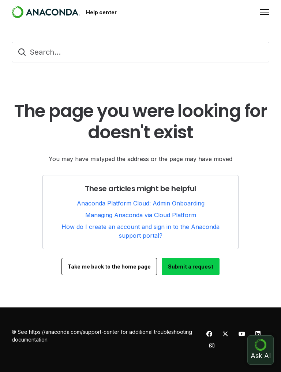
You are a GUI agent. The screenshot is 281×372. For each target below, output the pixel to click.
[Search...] (140, 52)
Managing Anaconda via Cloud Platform (140, 215)
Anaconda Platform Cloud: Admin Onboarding (141, 203)
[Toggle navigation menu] (264, 12)
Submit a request (190, 266)
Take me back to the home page (109, 266)
